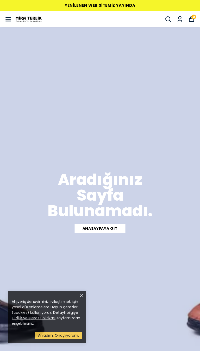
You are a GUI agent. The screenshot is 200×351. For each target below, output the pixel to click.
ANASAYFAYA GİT (100, 228)
